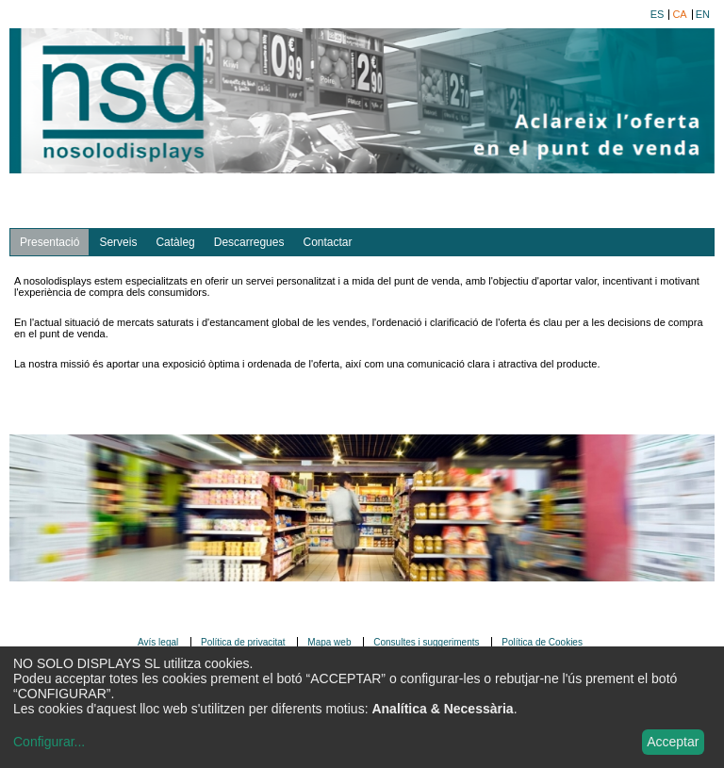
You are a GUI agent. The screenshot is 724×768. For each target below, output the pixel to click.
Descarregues (249, 242)
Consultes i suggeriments (426, 642)
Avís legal (158, 642)
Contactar (327, 242)
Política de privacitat (243, 642)
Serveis (118, 242)
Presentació (49, 242)
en (703, 14)
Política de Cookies (542, 642)
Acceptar (673, 741)
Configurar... (49, 741)
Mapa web (329, 642)
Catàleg (175, 242)
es (657, 14)
